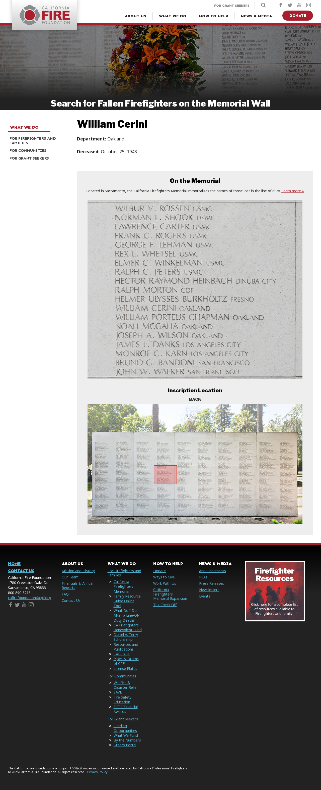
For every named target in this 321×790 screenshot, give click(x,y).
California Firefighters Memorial (123, 586)
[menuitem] (36, 141)
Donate (297, 15)
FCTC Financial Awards (126, 709)
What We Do (24, 127)
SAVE (118, 692)
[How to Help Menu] (213, 16)
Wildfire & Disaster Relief (126, 685)
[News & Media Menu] (256, 16)
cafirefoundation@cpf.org (29, 597)
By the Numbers (127, 740)
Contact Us (21, 570)
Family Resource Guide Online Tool (127, 601)
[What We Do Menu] (172, 16)
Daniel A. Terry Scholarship (126, 637)
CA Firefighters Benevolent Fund (128, 627)
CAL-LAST (122, 654)
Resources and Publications (126, 647)
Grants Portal (125, 745)
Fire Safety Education (122, 699)
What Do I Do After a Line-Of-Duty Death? (126, 615)
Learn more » (292, 190)
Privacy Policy (97, 772)
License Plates (125, 668)
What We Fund (126, 735)
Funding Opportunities (125, 728)
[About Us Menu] (135, 16)
